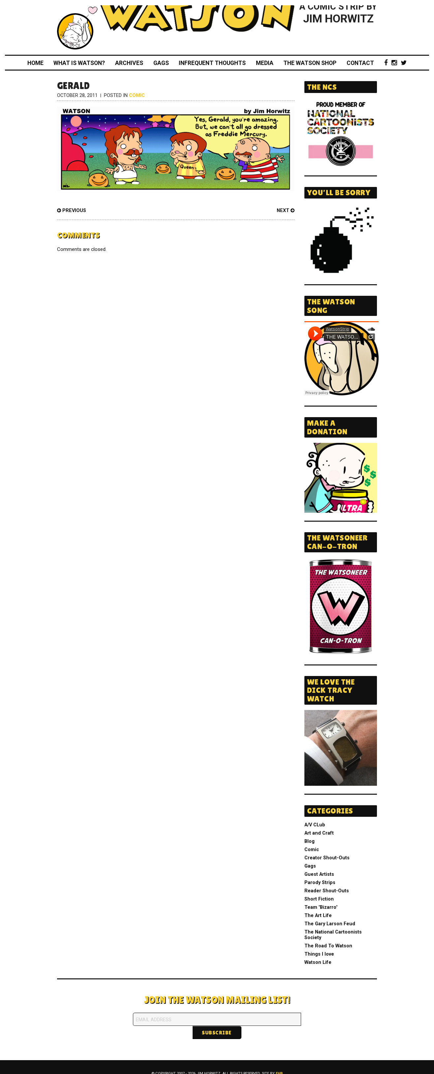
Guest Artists (319, 874)
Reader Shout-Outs (326, 891)
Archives (129, 63)
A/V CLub (314, 825)
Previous (71, 210)
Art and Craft (319, 833)
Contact (360, 63)
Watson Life (317, 962)
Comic (137, 95)
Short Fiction (319, 899)
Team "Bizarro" (320, 907)
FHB (279, 1060)
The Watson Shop (309, 63)
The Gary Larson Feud (329, 924)
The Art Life (318, 915)
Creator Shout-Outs (327, 858)
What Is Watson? (79, 63)
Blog (309, 841)
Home (35, 63)
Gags (161, 63)
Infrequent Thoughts (212, 63)
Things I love (319, 954)
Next (285, 210)
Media (264, 63)
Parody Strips (319, 882)
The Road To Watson (328, 946)
